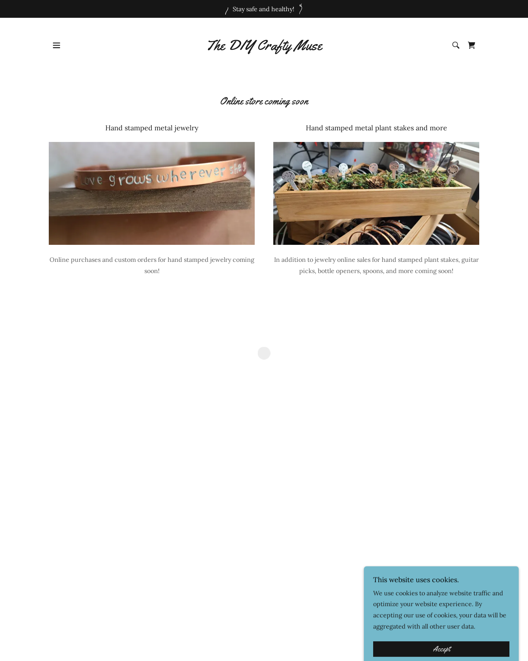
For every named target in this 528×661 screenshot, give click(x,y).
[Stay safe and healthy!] (264, 9)
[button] (56, 45)
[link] (264, 47)
